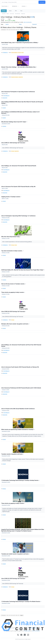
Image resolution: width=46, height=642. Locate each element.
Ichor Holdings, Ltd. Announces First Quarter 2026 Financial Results (18, 165)
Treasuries (23, 13)
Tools (21, 10)
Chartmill (4, 201)
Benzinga (4, 488)
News (8, 13)
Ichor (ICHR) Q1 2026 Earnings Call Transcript (13, 142)
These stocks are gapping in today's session (13, 292)
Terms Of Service (36, 631)
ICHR (32, 17)
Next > (21, 29)
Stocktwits (4, 126)
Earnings (13, 151)
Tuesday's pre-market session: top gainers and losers (15, 554)
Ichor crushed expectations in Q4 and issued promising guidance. (17, 241)
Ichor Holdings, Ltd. (6, 95)
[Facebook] (21, 635)
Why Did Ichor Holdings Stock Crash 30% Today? (14, 122)
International (17, 13)
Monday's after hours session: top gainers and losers (15, 324)
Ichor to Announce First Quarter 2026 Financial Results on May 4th (18, 186)
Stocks (10, 10)
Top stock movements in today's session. (12, 250)
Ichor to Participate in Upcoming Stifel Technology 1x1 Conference (18, 215)
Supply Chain (16, 151)
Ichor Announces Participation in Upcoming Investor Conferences (18, 91)
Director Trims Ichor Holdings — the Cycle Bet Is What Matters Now (19, 67)
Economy (19, 52)
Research (34, 24)
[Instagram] (28, 635)
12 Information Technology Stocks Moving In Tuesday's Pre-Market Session (21, 601)
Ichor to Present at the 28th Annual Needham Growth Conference (18, 408)
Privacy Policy (27, 631)
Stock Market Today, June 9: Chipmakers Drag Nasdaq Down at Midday (20, 42)
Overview (4, 13)
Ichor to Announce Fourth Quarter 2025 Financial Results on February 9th (20, 367)
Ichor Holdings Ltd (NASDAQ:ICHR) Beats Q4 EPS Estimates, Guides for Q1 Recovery (20, 112)
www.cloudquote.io (33, 627)
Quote (7, 24)
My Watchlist (14, 6)
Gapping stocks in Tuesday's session (11, 196)
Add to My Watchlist (30, 22)
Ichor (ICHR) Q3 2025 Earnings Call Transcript (13, 578)
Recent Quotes (4, 6)
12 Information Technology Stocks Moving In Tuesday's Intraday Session (20, 480)
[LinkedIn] (24, 635)
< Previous (3, 29)
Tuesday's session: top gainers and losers (12, 454)
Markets (3, 10)
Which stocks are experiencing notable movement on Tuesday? (18, 429)
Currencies (12, 13)
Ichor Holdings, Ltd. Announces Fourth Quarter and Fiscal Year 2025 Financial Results (21, 345)
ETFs (16, 10)
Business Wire (5, 192)
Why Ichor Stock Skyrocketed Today (11, 236)
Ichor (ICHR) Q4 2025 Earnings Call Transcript (13, 311)
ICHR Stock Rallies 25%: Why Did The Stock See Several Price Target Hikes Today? (22, 270)
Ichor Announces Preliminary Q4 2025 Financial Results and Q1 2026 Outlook (21, 388)
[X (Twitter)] (18, 635)
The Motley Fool (5, 52)
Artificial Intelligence (14, 52)
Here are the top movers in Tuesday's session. (13, 284)
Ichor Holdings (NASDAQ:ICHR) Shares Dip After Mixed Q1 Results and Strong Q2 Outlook (22, 102)
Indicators (23, 6)
